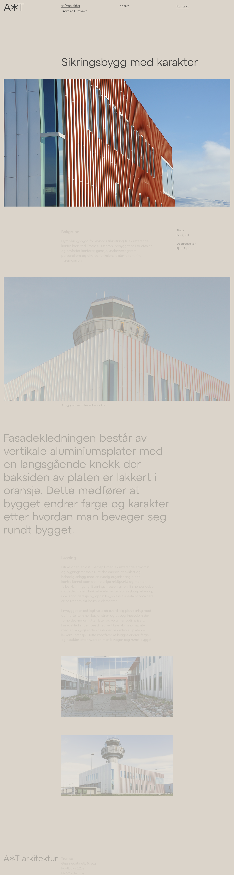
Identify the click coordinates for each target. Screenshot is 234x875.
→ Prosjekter (70, 6)
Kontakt (182, 7)
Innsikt (124, 7)
